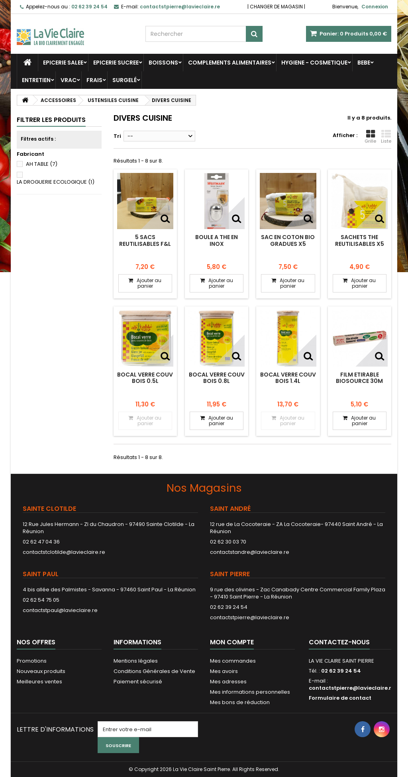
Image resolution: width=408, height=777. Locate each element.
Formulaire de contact (340, 698)
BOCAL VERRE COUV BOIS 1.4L (288, 378)
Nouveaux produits (41, 671)
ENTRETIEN (36, 80)
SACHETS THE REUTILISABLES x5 (359, 240)
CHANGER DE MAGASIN (276, 6)
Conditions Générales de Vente (154, 671)
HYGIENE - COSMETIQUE (314, 63)
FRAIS (94, 80)
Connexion (374, 6)
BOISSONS (163, 63)
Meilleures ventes (39, 681)
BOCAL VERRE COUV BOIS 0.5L (145, 378)
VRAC (68, 80)
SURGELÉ (124, 80)
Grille (370, 136)
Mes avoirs (224, 671)
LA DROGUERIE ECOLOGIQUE (55, 182)
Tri (117, 136)
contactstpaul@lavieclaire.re (60, 610)
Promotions (32, 661)
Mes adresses (228, 681)
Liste (386, 136)
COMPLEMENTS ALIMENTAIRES (229, 63)
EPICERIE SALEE (63, 63)
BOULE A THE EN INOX (216, 240)
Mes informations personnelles (250, 692)
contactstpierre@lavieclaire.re (249, 617)
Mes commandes (233, 661)
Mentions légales (136, 661)
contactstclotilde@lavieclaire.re (64, 552)
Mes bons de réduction (240, 702)
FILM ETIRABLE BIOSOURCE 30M (359, 378)
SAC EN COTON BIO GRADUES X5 (288, 240)
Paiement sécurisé (138, 681)
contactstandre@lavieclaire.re (249, 552)
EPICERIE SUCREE (116, 63)
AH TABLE (41, 164)
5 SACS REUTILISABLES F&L (145, 240)
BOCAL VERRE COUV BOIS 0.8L (217, 378)
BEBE (363, 63)
